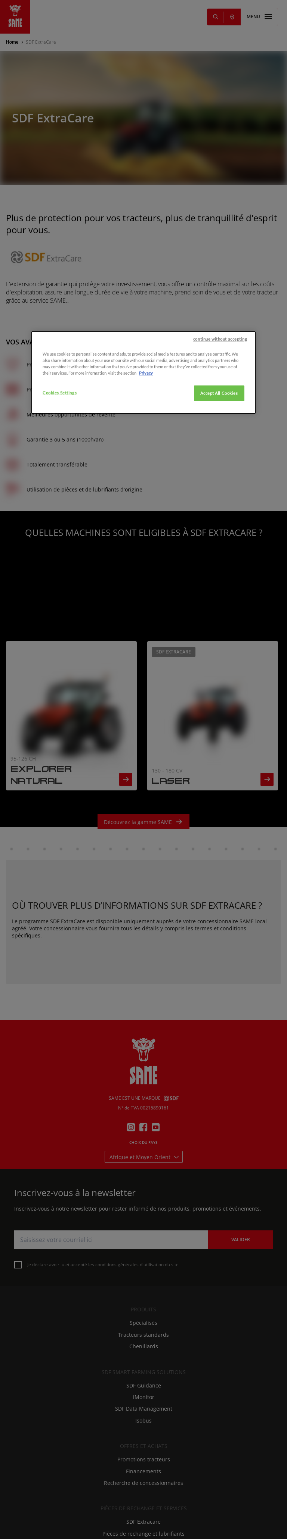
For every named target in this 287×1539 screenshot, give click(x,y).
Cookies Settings (60, 790)
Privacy (146, 770)
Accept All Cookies (219, 791)
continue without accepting (220, 736)
